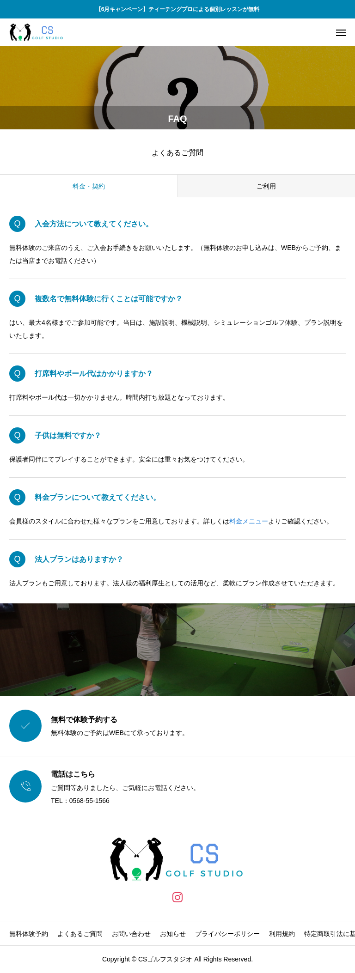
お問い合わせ (131, 933)
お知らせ (173, 933)
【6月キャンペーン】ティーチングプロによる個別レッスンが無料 (178, 9)
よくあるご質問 (80, 933)
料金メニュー (248, 521)
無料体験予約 (28, 933)
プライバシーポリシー (227, 933)
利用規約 (282, 933)
